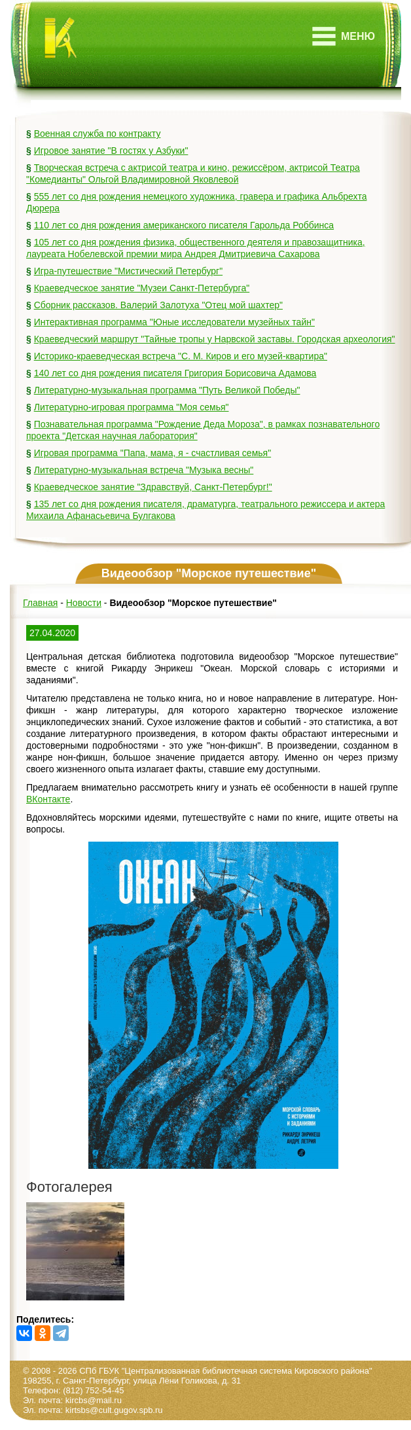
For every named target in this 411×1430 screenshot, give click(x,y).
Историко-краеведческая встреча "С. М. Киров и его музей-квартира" (180, 356)
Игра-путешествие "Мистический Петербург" (128, 271)
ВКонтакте (48, 799)
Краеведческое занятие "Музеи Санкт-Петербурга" (142, 288)
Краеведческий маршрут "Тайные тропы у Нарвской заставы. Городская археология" (214, 339)
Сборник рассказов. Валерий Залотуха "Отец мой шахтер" (158, 305)
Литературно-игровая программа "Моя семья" (131, 407)
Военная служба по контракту (97, 133)
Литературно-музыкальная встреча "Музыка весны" (144, 470)
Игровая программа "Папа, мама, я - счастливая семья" (152, 453)
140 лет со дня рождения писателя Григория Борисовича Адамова (175, 373)
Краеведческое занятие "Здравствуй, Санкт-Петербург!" (153, 487)
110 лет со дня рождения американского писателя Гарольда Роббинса (184, 225)
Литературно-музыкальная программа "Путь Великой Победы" (167, 390)
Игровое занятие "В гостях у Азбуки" (111, 150)
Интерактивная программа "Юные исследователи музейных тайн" (174, 322)
